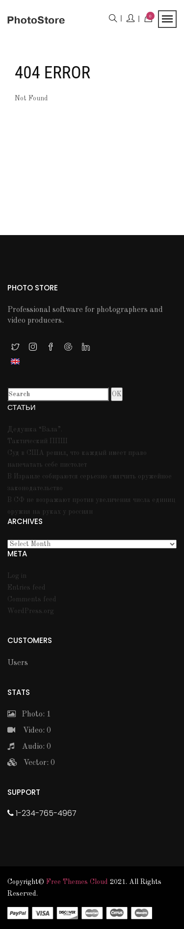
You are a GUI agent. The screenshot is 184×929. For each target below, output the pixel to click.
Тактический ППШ (37, 441)
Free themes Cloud (77, 882)
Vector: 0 (31, 763)
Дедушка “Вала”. (34, 429)
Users (17, 663)
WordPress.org (30, 611)
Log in (16, 575)
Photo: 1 (29, 714)
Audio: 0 (29, 747)
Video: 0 (29, 731)
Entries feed (26, 587)
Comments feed (31, 599)
